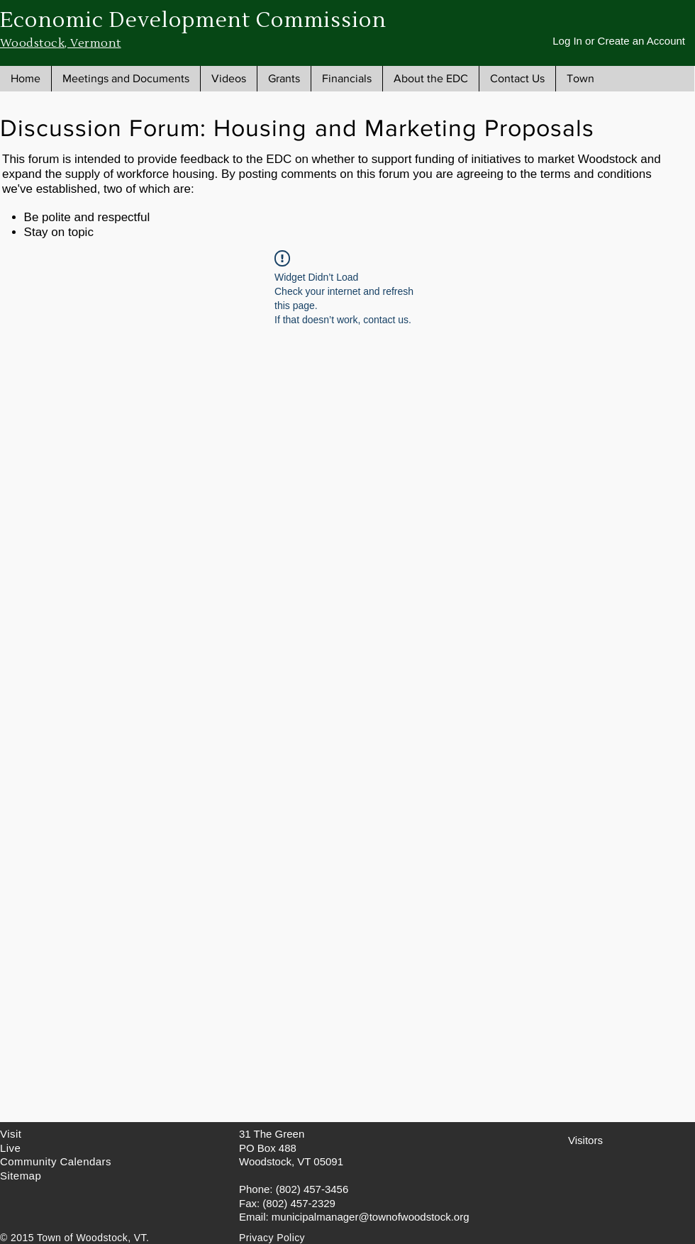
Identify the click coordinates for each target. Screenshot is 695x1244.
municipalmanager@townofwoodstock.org (370, 1217)
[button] (125, 78)
